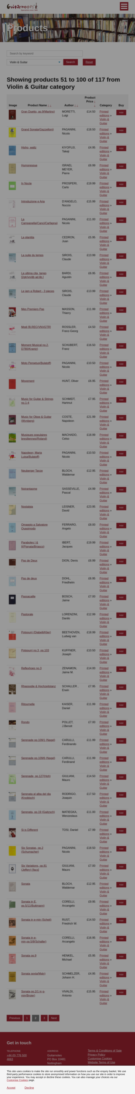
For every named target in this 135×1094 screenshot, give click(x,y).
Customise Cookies (17, 1080)
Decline (29, 1087)
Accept (11, 1087)
